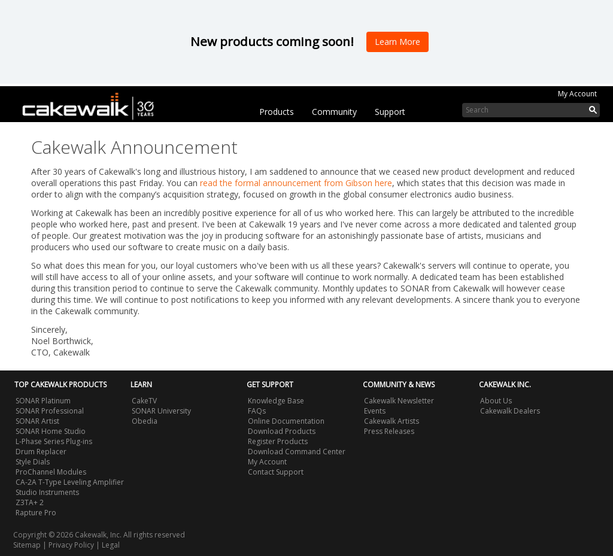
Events (375, 411)
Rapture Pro (36, 513)
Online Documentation (286, 421)
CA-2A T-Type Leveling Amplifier (70, 482)
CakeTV (144, 401)
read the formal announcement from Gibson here (296, 183)
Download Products (281, 431)
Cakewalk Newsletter (399, 401)
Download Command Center (296, 451)
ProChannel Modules (51, 472)
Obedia (144, 421)
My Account (577, 94)
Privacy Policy (71, 545)
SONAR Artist (37, 421)
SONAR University (161, 411)
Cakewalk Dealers (510, 411)
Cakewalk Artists (391, 421)
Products (276, 111)
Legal (111, 545)
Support (390, 111)
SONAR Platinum (43, 401)
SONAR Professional (50, 411)
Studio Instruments (47, 492)
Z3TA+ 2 (30, 502)
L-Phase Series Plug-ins (54, 441)
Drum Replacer (41, 451)
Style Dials (33, 462)
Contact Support (276, 472)
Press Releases (389, 431)
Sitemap (27, 545)
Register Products (278, 441)
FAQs (257, 411)
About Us (496, 401)
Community (334, 111)
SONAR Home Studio (51, 431)
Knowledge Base (276, 401)
